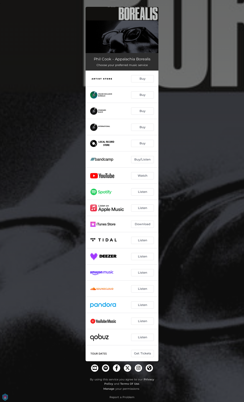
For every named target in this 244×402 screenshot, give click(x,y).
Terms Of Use (129, 383)
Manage (108, 388)
